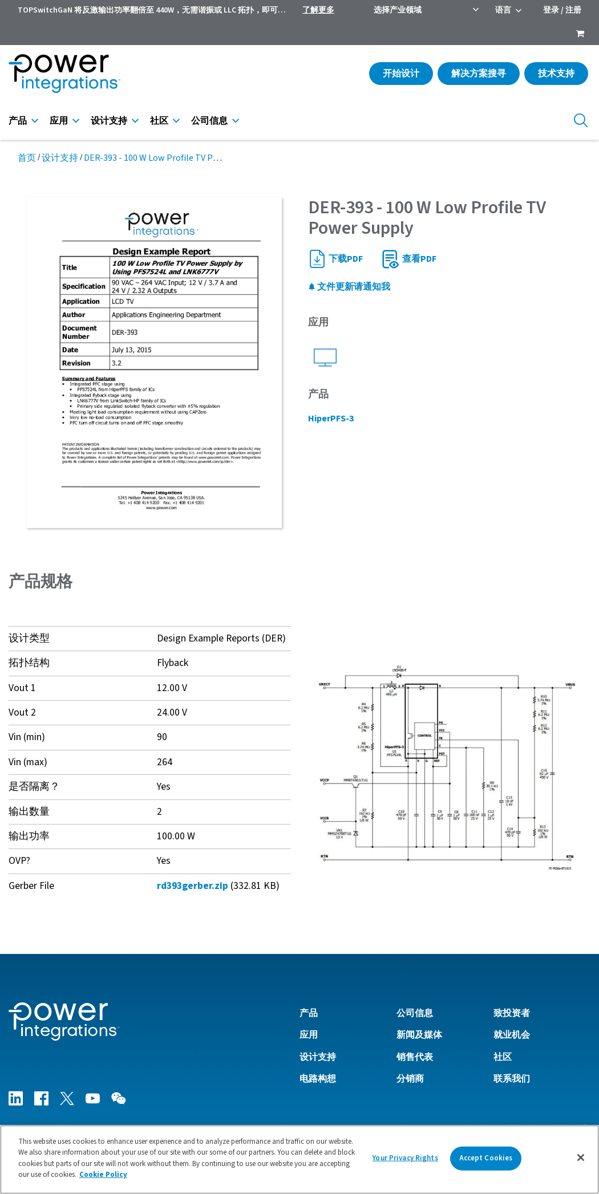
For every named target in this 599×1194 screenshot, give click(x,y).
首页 (27, 158)
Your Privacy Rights (405, 1160)
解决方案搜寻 (478, 73)
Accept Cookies (486, 1160)
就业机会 (511, 1035)
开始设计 (401, 73)
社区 (159, 121)
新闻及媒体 (419, 1035)
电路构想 (318, 1079)
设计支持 (109, 121)
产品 (18, 121)
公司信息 (209, 121)
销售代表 (414, 1057)
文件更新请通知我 (349, 287)
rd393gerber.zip (192, 886)
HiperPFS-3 (331, 418)
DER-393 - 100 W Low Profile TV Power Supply (172, 158)
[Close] (580, 1159)
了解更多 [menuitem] (318, 10)
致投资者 (511, 1013)
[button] (449, 766)
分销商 (410, 1079)
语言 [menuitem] (503, 10)
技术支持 (556, 73)
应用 (59, 121)
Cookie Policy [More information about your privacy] (103, 1177)
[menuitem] (580, 35)
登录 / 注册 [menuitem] (562, 10)
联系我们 (511, 1079)
